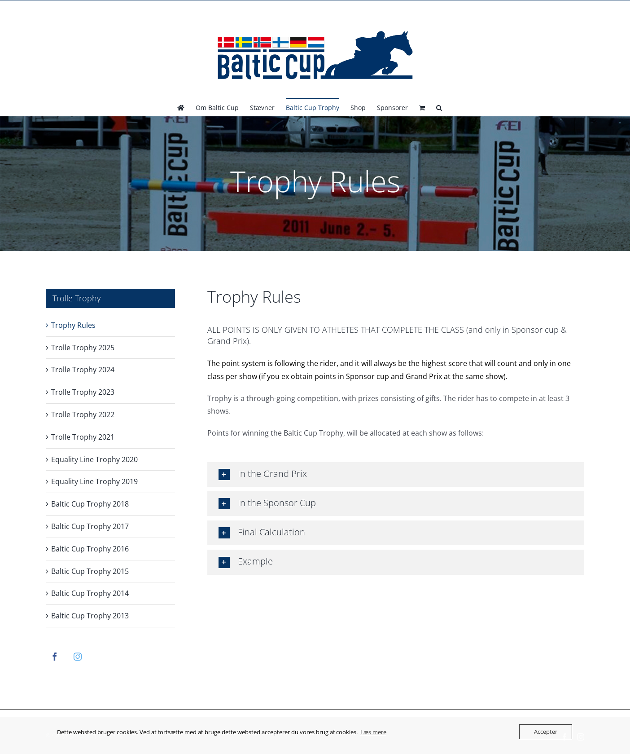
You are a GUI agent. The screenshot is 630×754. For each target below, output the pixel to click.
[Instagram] (78, 657)
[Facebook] (55, 657)
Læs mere (373, 732)
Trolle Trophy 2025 (82, 348)
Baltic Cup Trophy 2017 (90, 526)
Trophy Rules (73, 325)
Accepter (545, 732)
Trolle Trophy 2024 (82, 370)
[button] (439, 107)
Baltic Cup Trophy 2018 (90, 504)
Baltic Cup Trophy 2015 (90, 571)
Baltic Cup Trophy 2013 (90, 616)
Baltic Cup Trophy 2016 (90, 549)
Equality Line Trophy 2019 (94, 481)
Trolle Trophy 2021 (82, 437)
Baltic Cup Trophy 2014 (90, 593)
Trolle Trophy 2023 (82, 392)
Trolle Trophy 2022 (82, 414)
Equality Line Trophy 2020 (94, 459)
